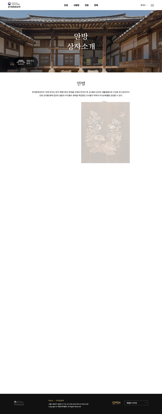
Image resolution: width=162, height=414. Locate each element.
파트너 (50, 400)
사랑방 (76, 5)
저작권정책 (60, 400)
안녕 (66, 5)
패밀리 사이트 (132, 403)
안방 (87, 5)
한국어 (143, 5)
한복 (96, 5)
